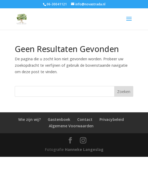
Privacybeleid (111, 119)
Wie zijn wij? (29, 119)
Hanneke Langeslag (84, 149)
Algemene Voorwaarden (71, 125)
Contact (85, 119)
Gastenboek (59, 119)
